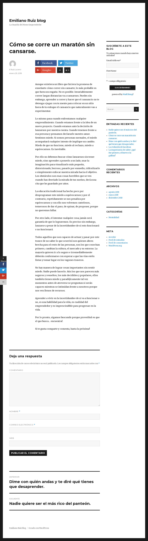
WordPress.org (115, 246)
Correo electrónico (22, 425)
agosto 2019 (114, 192)
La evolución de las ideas (120, 147)
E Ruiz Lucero (15, 69)
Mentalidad (114, 217)
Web (11, 438)
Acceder (112, 237)
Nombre (14, 411)
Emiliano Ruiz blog (27, 20)
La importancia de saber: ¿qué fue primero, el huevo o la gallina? (122, 153)
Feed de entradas (116, 240)
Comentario (16, 370)
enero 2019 (113, 195)
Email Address (113, 60)
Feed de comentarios (118, 243)
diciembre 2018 (115, 198)
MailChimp (128, 94)
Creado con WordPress (39, 528)
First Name (111, 71)
